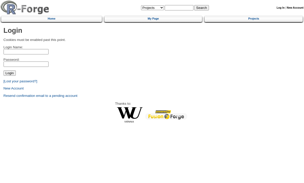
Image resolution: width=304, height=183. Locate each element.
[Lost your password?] (20, 81)
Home (51, 18)
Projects (253, 18)
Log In (280, 7)
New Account (295, 7)
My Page (153, 18)
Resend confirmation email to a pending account (41, 96)
